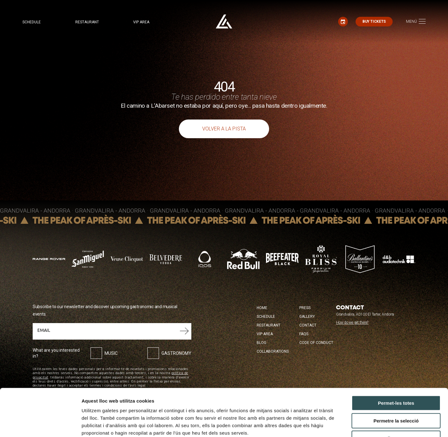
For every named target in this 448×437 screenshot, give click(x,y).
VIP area (141, 22)
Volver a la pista (224, 129)
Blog (261, 343)
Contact (307, 325)
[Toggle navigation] (416, 21)
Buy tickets (374, 21)
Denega (396, 397)
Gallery (307, 316)
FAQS (303, 334)
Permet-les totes (396, 362)
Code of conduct (316, 343)
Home (262, 308)
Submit (184, 331)
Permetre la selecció (395, 380)
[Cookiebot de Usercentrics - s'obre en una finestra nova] (40, 425)
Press (304, 308)
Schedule (31, 22)
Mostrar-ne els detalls (358, 424)
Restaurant (87, 22)
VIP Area (265, 334)
